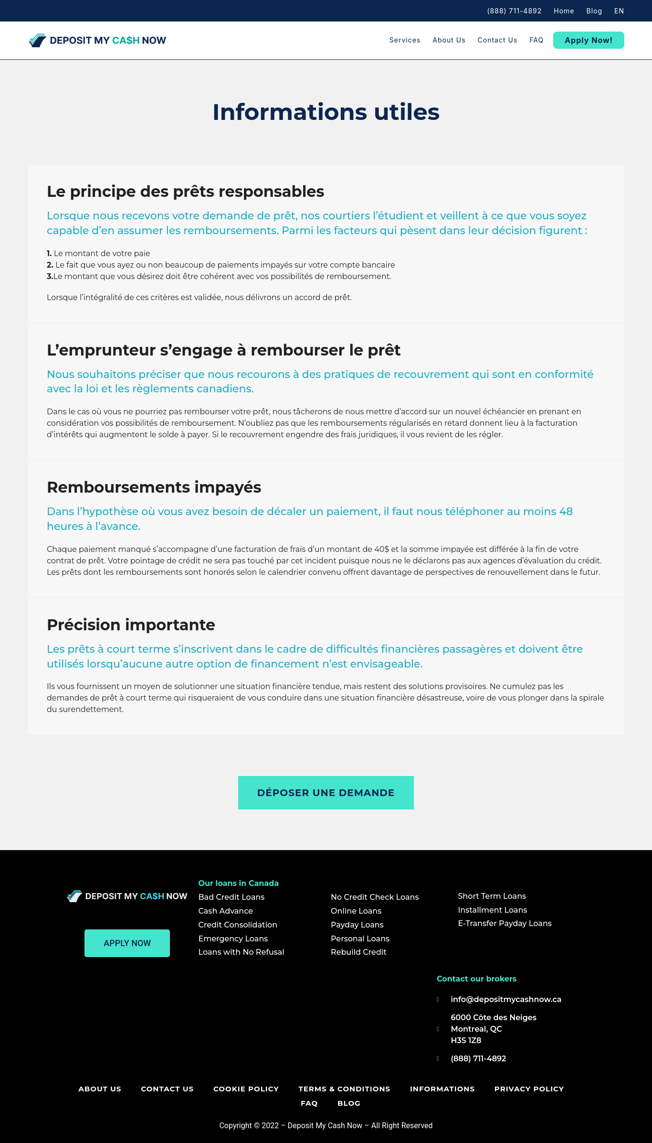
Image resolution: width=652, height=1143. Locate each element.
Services (405, 40)
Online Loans (356, 911)
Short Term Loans (492, 896)
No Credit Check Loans (375, 897)
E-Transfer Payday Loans (504, 923)
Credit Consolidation (238, 924)
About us (448, 40)
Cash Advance (226, 911)
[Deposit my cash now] (246, 1022)
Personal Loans (360, 938)
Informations (423, 1088)
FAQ (536, 40)
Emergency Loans (233, 938)
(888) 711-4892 (514, 11)
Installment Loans (492, 910)
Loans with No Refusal (241, 952)
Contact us (498, 40)
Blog (595, 11)
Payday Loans (357, 924)
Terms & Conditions (326, 1088)
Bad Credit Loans (232, 897)
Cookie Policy (228, 1088)
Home (564, 11)
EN (619, 11)
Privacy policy (510, 1088)
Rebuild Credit (359, 952)
